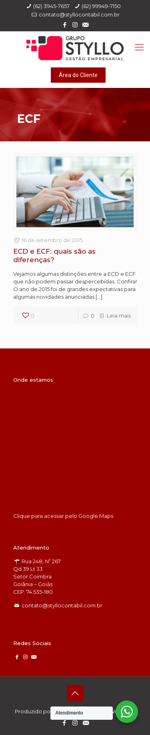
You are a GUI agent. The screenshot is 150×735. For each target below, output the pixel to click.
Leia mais (119, 315)
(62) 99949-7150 (101, 6)
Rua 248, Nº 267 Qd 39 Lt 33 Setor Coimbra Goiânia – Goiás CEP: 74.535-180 (37, 576)
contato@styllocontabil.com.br (79, 14)
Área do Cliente (78, 75)
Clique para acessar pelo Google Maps (63, 516)
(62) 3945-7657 (51, 6)
